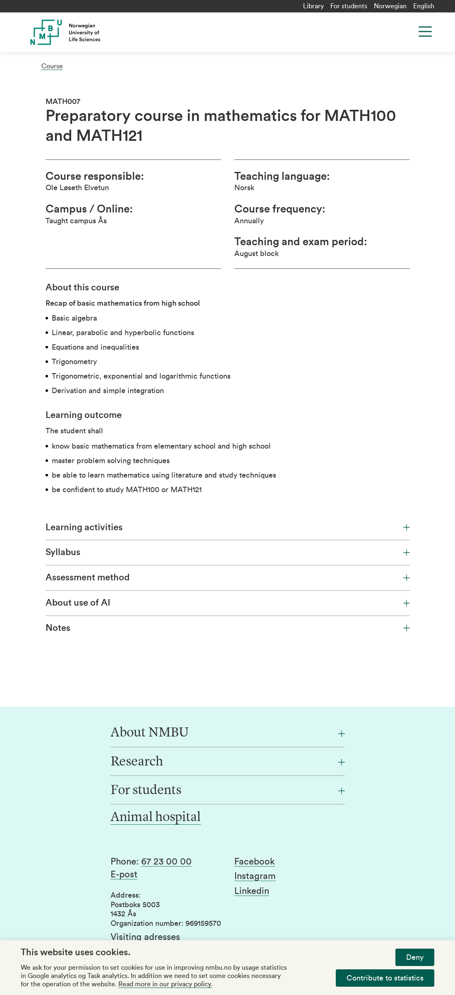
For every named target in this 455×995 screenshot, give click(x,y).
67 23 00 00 (166, 861)
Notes (228, 628)
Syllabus (228, 552)
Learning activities (228, 527)
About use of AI (228, 602)
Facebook (254, 861)
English (423, 6)
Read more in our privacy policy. (165, 984)
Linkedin (251, 891)
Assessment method (228, 577)
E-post (124, 874)
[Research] (228, 762)
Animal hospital (156, 817)
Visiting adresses (145, 937)
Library (313, 6)
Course (52, 66)
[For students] (228, 790)
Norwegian (390, 6)
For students (348, 6)
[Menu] (425, 31)
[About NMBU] (228, 733)
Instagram (255, 876)
